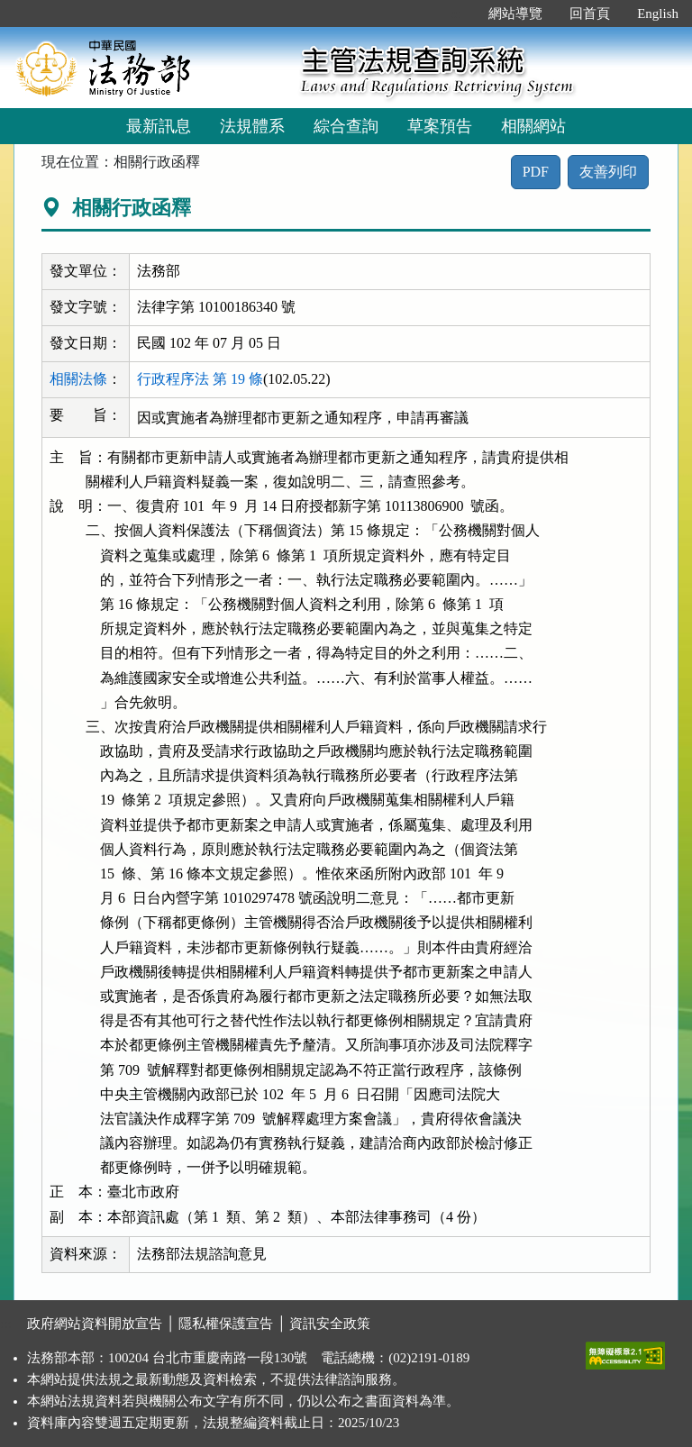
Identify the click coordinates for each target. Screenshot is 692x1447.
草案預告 (439, 126)
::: (456, 13)
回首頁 (589, 13)
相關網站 (533, 126)
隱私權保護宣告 (225, 1323)
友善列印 (608, 171)
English (657, 13)
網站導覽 (515, 13)
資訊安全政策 (329, 1323)
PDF (536, 171)
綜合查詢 (346, 126)
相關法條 (78, 379)
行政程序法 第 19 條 (200, 379)
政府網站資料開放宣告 (94, 1323)
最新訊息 (158, 126)
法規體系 (252, 126)
